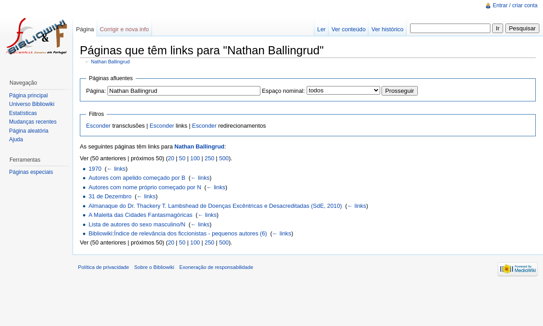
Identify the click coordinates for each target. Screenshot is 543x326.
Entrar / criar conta (515, 5)
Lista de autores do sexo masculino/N (136, 224)
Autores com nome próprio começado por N (144, 187)
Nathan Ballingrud (110, 61)
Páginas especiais (31, 172)
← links (116, 168)
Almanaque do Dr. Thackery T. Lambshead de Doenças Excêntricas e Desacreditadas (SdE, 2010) (215, 205)
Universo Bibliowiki (31, 104)
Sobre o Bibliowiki (154, 267)
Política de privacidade (103, 267)
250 (209, 158)
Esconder (98, 125)
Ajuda (16, 139)
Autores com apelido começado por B (136, 177)
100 (195, 158)
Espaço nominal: (283, 90)
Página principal (28, 95)
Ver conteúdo (349, 29)
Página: (96, 90)
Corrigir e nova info (124, 29)
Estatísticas (23, 113)
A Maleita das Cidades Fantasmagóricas (140, 214)
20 (171, 158)
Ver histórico (387, 29)
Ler (321, 29)
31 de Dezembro (110, 196)
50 (182, 158)
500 (224, 158)
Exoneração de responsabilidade (216, 267)
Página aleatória (29, 131)
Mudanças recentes (33, 122)
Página (85, 29)
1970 (94, 168)
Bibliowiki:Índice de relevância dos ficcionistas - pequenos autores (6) (177, 233)
